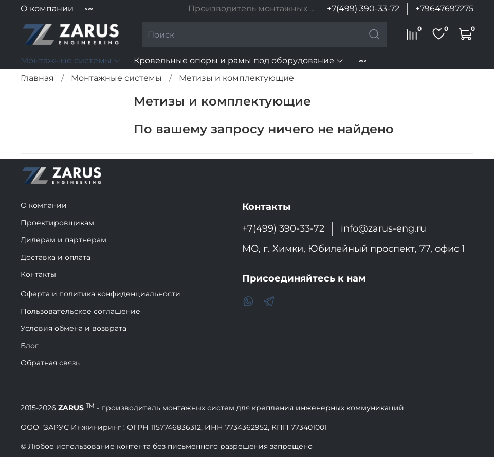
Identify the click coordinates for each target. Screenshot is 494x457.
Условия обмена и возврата (73, 328)
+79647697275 (444, 8)
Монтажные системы (71, 60)
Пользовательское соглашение (80, 311)
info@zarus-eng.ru (383, 228)
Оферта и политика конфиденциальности (100, 293)
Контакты (38, 274)
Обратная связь (50, 362)
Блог (30, 345)
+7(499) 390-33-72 (363, 8)
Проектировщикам (57, 222)
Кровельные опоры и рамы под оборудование (239, 60)
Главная (37, 78)
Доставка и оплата (55, 257)
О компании (47, 8)
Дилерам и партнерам (63, 239)
